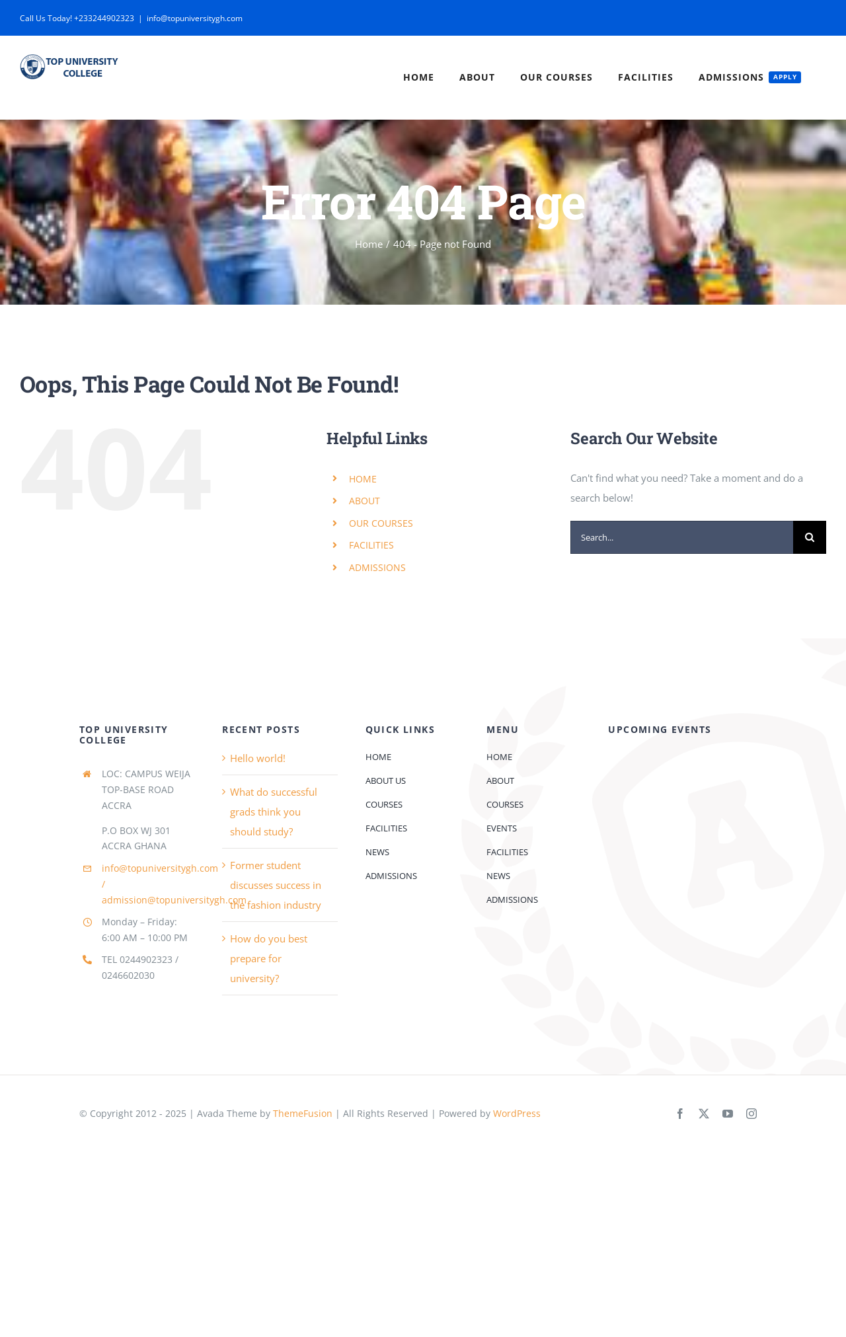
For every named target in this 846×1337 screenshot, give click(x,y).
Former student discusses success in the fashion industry (275, 885)
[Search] (809, 537)
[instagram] (751, 1113)
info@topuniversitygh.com (195, 18)
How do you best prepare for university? (268, 958)
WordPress (517, 1113)
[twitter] (704, 1113)
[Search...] (681, 537)
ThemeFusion (302, 1113)
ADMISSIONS (377, 567)
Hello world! (258, 758)
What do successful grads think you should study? (273, 811)
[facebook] (680, 1113)
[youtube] (727, 1113)
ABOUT (364, 500)
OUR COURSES (381, 523)
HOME (363, 479)
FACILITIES (371, 545)
